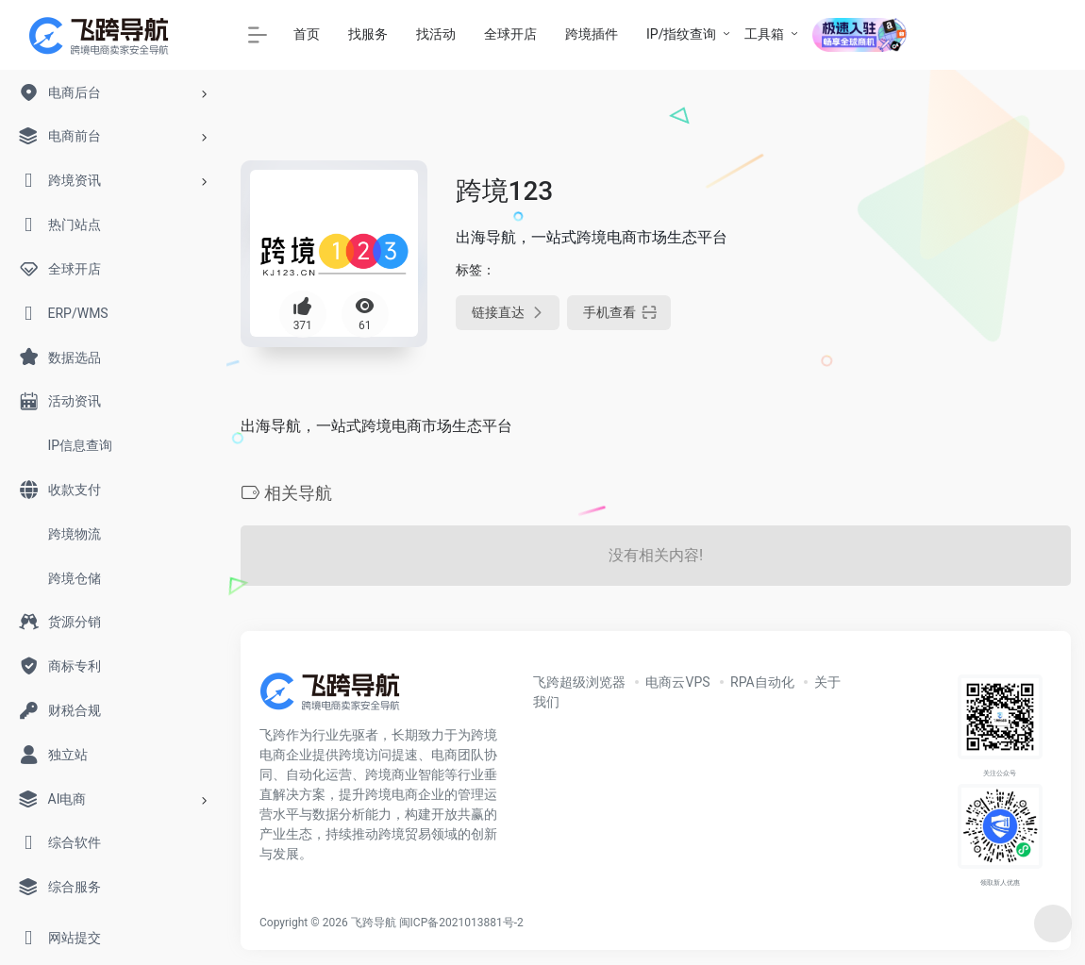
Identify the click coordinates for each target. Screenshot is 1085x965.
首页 (306, 34)
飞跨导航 (373, 922)
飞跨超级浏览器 (579, 682)
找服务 (368, 34)
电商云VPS (677, 682)
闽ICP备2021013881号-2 (461, 922)
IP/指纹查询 (681, 34)
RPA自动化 (762, 682)
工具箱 (764, 34)
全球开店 (510, 34)
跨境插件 (591, 34)
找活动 (436, 34)
